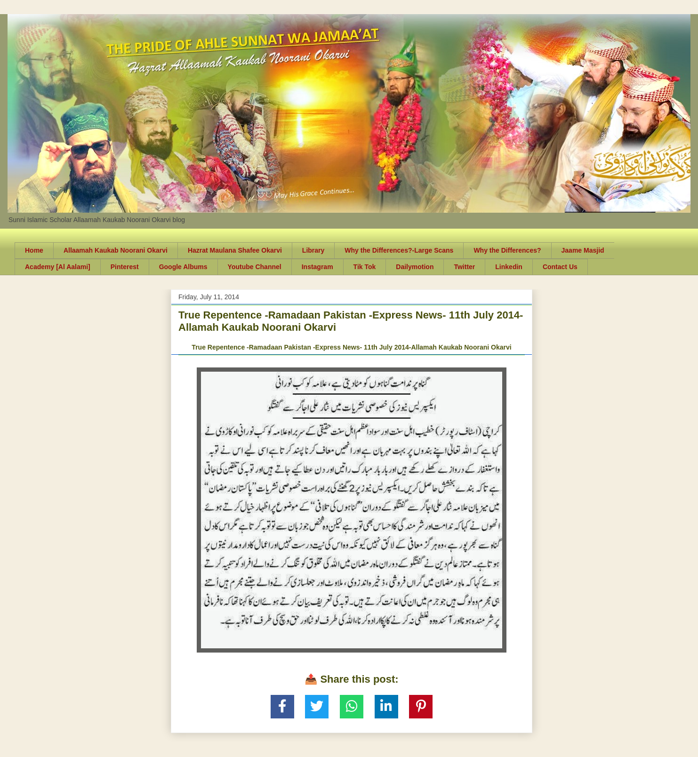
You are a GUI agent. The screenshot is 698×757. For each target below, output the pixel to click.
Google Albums (183, 267)
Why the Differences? (507, 250)
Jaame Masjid (583, 250)
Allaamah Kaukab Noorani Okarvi (116, 250)
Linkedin (508, 267)
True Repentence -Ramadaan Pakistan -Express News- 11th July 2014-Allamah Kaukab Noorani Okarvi (351, 347)
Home (34, 250)
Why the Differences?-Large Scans (399, 250)
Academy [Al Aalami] (57, 267)
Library (313, 250)
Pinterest (125, 267)
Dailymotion (414, 267)
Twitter (464, 267)
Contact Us (560, 267)
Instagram (317, 267)
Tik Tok (364, 267)
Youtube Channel (254, 267)
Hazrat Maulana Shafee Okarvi (235, 250)
